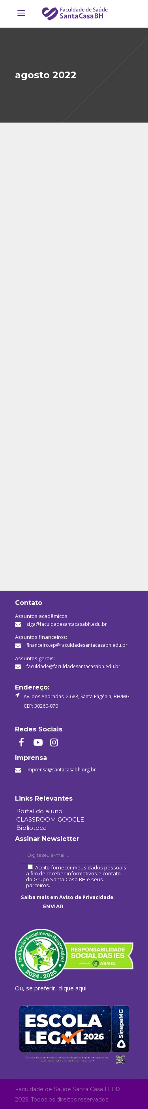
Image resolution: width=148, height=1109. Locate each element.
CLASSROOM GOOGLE (50, 819)
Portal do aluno (39, 811)
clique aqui (72, 988)
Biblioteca (31, 827)
